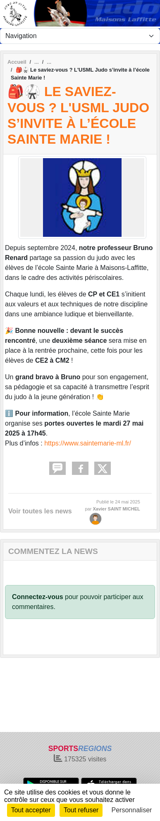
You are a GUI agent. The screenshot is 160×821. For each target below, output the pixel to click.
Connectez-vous (37, 596)
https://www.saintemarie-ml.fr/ (87, 443)
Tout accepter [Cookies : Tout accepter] (31, 810)
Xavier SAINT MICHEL (116, 508)
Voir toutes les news (40, 511)
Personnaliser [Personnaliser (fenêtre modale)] (132, 810)
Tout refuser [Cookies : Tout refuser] (81, 810)
